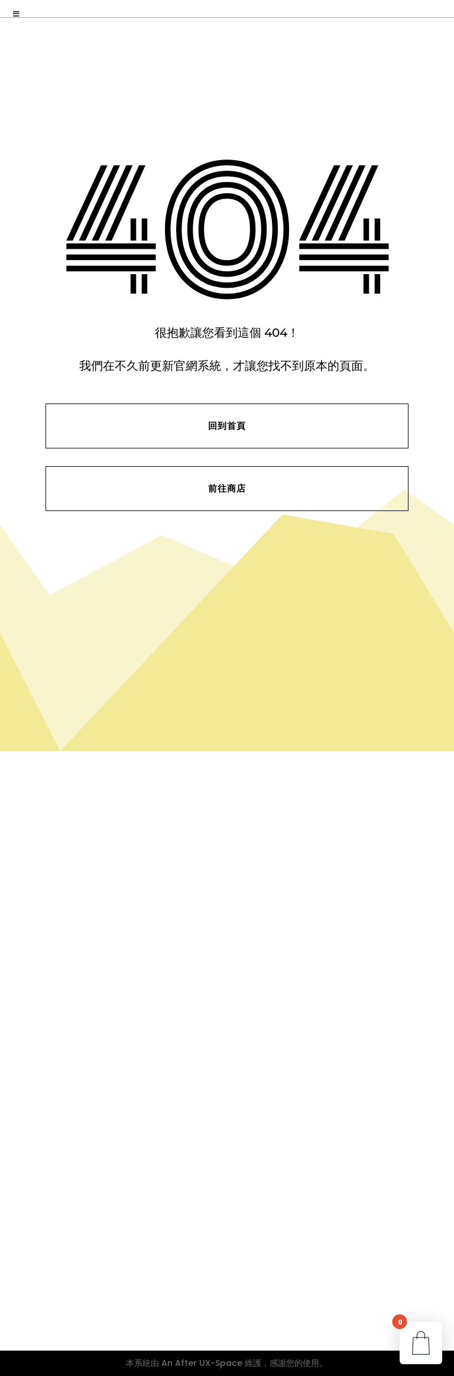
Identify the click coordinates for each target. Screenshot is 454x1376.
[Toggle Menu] (16, 14)
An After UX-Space (201, 1363)
